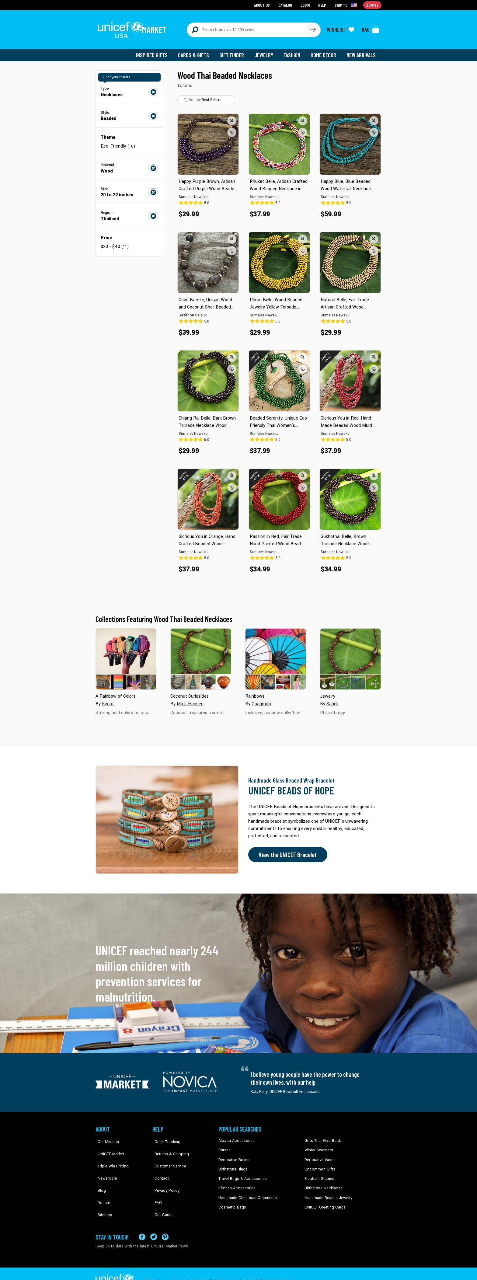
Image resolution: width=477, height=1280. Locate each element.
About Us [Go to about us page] (263, 4)
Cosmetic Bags (231, 1202)
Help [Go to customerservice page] (323, 4)
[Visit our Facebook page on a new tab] (142, 1222)
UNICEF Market (108, 1146)
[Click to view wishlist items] (340, 28)
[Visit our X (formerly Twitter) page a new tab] (153, 1222)
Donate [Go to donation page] (372, 4)
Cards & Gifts (197, 51)
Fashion (293, 51)
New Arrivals (361, 51)
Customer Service (167, 1156)
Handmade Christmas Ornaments (246, 1192)
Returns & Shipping (168, 1146)
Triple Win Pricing (110, 1156)
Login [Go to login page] (305, 4)
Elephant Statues (319, 1174)
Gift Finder (234, 51)
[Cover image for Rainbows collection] (275, 655)
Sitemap (103, 1192)
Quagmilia (261, 700)
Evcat (107, 700)
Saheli (332, 700)
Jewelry (266, 51)
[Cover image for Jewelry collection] (350, 655)
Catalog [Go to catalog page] (286, 4)
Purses (224, 1146)
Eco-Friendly (117, 142)
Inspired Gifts (156, 51)
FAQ (156, 1183)
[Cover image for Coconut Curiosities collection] (200, 655)
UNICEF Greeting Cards (324, 1202)
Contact (159, 1165)
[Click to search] (313, 28)
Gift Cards (160, 1192)
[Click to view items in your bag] (370, 28)
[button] (231, 117)
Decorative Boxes (233, 1156)
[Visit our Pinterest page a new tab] (165, 1222)
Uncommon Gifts (319, 1165)
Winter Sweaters (318, 1146)
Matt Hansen (190, 700)
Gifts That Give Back (321, 1137)
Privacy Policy (164, 1174)
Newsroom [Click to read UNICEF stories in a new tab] (105, 1165)
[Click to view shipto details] (346, 5)
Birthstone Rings (232, 1165)
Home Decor (324, 51)
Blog (99, 1174)
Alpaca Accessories (235, 1137)
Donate (102, 1183)
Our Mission (106, 1137)
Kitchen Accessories (235, 1183)
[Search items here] (247, 28)
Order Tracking (164, 1137)
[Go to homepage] (134, 28)
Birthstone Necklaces (322, 1183)
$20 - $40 (114, 242)
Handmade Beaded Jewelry (327, 1192)
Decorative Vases (319, 1156)
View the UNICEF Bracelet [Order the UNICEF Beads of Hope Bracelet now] (286, 851)
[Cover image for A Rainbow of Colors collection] (126, 655)
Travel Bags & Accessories (240, 1174)
